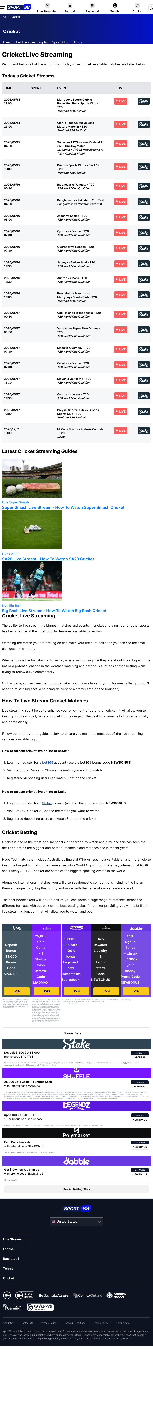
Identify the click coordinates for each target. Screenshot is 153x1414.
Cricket (8, 1278)
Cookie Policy (100, 1322)
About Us (8, 1322)
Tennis (8, 1268)
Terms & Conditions (74, 1322)
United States (67, 1221)
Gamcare (97, 1338)
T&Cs (17, 1004)
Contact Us (27, 1322)
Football (9, 1249)
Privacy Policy (48, 1322)
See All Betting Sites (76, 1189)
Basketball (11, 1259)
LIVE (121, 101)
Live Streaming (14, 1239)
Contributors (122, 1322)
